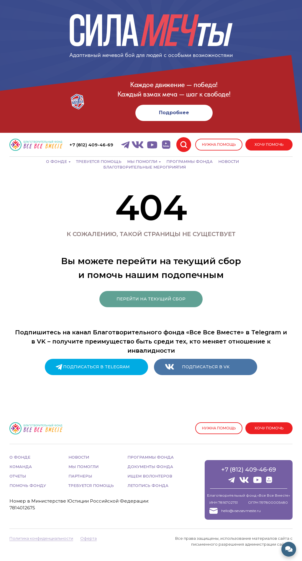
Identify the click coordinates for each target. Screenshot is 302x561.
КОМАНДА (20, 466)
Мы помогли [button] (142, 161)
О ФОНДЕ (19, 457)
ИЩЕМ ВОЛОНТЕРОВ (149, 476)
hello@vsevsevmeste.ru (241, 510)
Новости (228, 161)
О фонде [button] (56, 161)
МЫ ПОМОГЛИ (83, 466)
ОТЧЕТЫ (17, 476)
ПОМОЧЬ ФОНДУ (27, 485)
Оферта (88, 538)
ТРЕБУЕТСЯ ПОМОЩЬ (91, 485)
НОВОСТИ (78, 457)
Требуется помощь (99, 161)
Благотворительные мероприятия (144, 167)
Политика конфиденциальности (41, 538)
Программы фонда (189, 161)
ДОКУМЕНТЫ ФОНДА (150, 466)
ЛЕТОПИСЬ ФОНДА (147, 485)
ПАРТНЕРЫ (80, 476)
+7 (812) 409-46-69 (248, 469)
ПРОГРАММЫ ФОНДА (150, 457)
